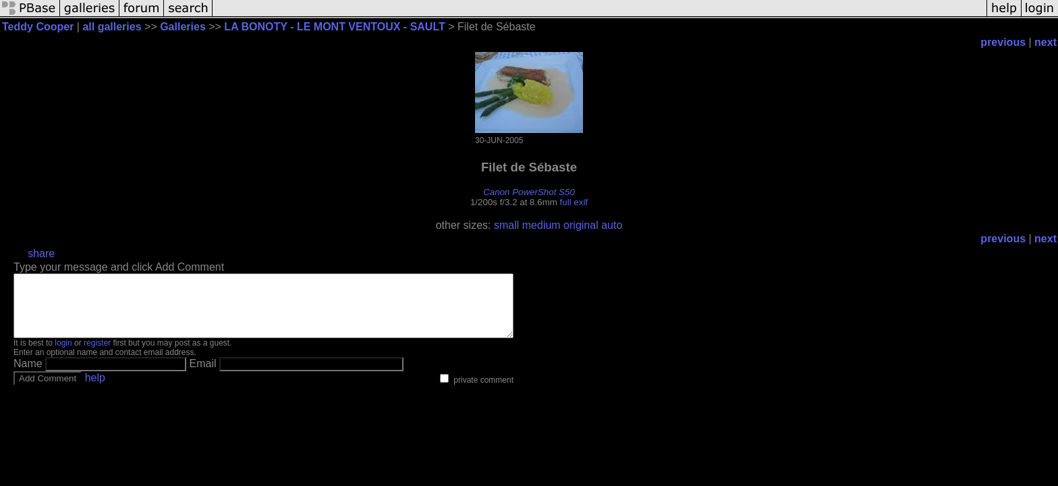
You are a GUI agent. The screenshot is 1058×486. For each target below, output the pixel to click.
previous (1003, 42)
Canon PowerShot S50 (529, 192)
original (580, 225)
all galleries (111, 26)
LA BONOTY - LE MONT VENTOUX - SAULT (334, 26)
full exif (574, 202)
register (97, 355)
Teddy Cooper (38, 26)
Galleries (183, 26)
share (41, 253)
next (1045, 42)
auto (611, 225)
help (95, 390)
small (506, 225)
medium (541, 225)
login (63, 355)
